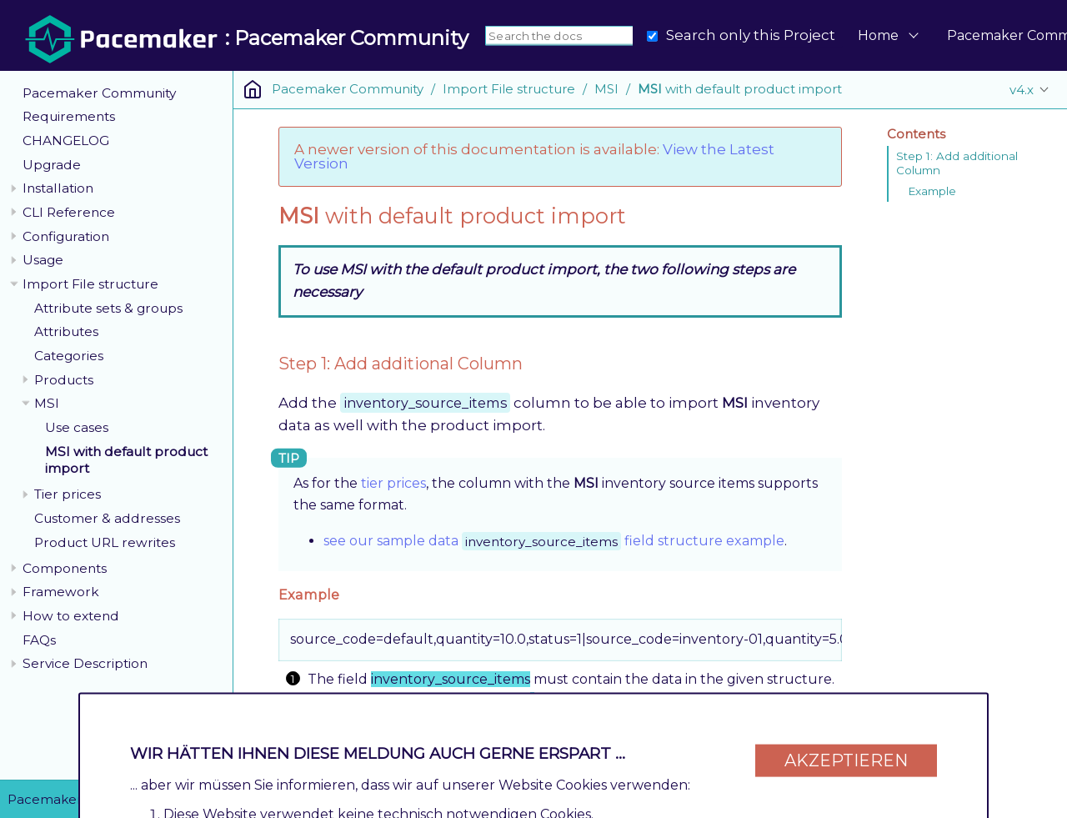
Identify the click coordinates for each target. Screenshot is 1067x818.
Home (878, 35)
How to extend (71, 616)
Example (932, 191)
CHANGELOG (66, 140)
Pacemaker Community (99, 93)
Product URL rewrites (104, 542)
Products (63, 380)
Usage (43, 260)
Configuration (66, 236)
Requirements (69, 116)
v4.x (1021, 90)
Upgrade (52, 165)
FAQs (39, 640)
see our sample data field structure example (553, 541)
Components (65, 568)
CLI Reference (69, 212)
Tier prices (67, 494)
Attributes (66, 331)
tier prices (393, 483)
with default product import (740, 89)
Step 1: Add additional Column (957, 162)
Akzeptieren (846, 753)
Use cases (76, 427)
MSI (46, 403)
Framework (61, 592)
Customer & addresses (107, 518)
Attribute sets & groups (108, 308)
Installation (58, 188)
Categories (68, 356)
